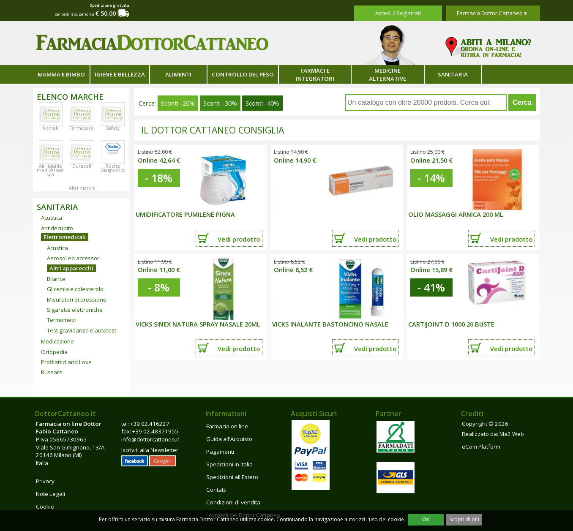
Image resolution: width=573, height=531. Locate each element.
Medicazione (57, 341)
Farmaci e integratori (315, 74)
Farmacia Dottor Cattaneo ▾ (492, 13)
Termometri (61, 320)
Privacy (45, 481)
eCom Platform (481, 446)
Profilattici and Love (66, 362)
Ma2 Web (511, 434)
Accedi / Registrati (398, 13)
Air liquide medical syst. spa (51, 170)
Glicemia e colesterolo (75, 289)
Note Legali (50, 494)
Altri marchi (82, 188)
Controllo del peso (243, 74)
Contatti (216, 489)
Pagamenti (220, 451)
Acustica (51, 217)
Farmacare (81, 128)
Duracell (81, 166)
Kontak (50, 128)
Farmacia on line (227, 426)
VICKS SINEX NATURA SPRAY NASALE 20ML (198, 324)
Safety (113, 128)
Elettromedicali (65, 237)
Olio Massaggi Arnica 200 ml (455, 214)
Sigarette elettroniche (75, 309)
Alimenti (178, 74)
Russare (52, 372)
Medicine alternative (387, 74)
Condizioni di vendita (233, 502)
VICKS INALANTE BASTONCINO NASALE (330, 324)
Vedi (239, 239)
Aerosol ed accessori (74, 258)
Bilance (56, 279)
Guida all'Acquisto (229, 439)
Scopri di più (464, 519)
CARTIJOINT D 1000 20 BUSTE (451, 324)
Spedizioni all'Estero (232, 477)
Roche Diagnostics (113, 168)
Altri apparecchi (71, 268)
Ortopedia (54, 352)
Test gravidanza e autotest (81, 330)
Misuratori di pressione (76, 299)
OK (425, 519)
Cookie (45, 506)
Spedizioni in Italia (229, 464)
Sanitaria (453, 74)
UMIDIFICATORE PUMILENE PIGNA (185, 214)
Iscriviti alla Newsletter (149, 450)
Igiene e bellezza (120, 74)
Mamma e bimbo (61, 74)
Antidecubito (57, 228)
